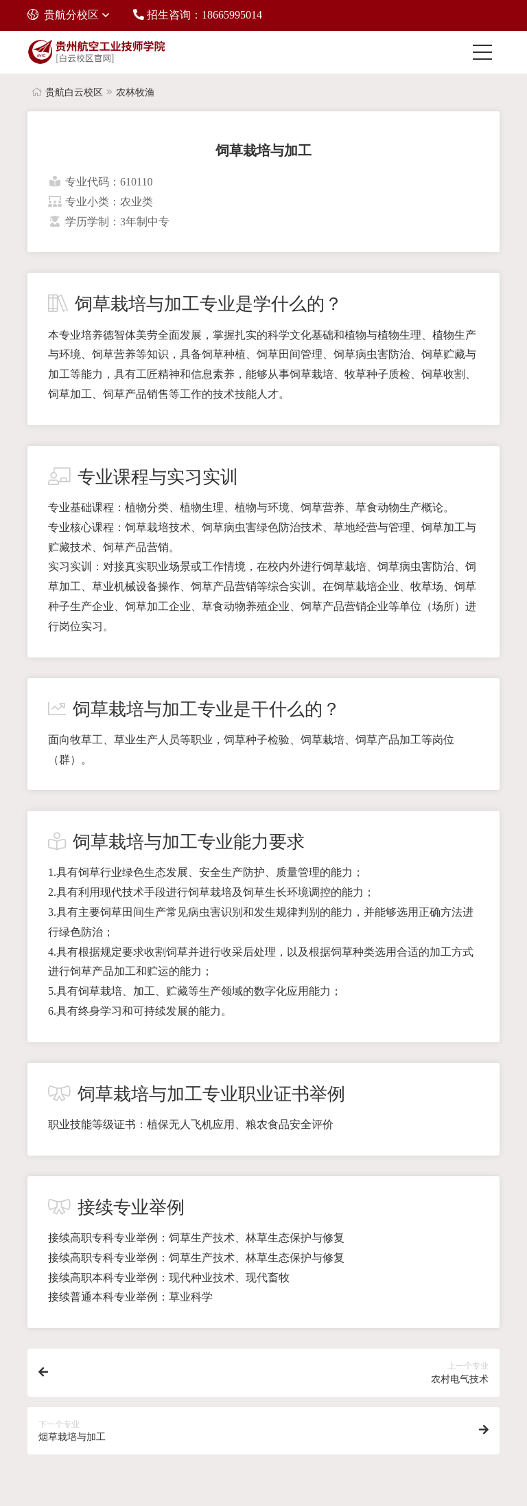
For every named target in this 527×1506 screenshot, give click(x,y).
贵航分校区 (63, 15)
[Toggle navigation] (486, 52)
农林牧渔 (135, 92)
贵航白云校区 (74, 92)
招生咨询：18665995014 (197, 15)
